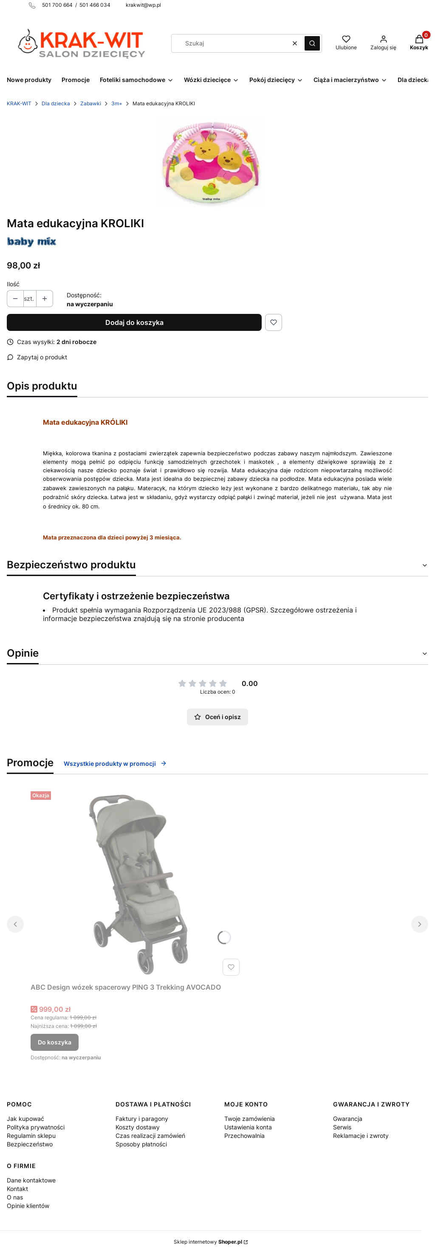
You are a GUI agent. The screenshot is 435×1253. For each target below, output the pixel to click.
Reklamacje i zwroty (361, 1135)
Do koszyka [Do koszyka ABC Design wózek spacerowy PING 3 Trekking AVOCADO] (54, 1042)
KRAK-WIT (19, 103)
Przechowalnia (244, 1135)
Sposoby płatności (141, 1144)
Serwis (342, 1127)
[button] (312, 43)
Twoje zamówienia (249, 1118)
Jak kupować (25, 1118)
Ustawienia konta (248, 1127)
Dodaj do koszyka (134, 322)
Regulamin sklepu (31, 1135)
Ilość (13, 284)
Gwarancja (347, 1118)
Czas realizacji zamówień (150, 1135)
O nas (15, 1197)
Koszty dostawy (138, 1127)
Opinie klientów (28, 1205)
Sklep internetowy (208, 1242)
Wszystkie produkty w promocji (115, 763)
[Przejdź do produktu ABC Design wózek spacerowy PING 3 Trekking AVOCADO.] (137, 883)
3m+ (116, 103)
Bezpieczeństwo (30, 1144)
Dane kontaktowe (31, 1180)
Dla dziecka (56, 103)
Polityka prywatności (36, 1127)
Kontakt (17, 1188)
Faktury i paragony (142, 1118)
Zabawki (90, 103)
